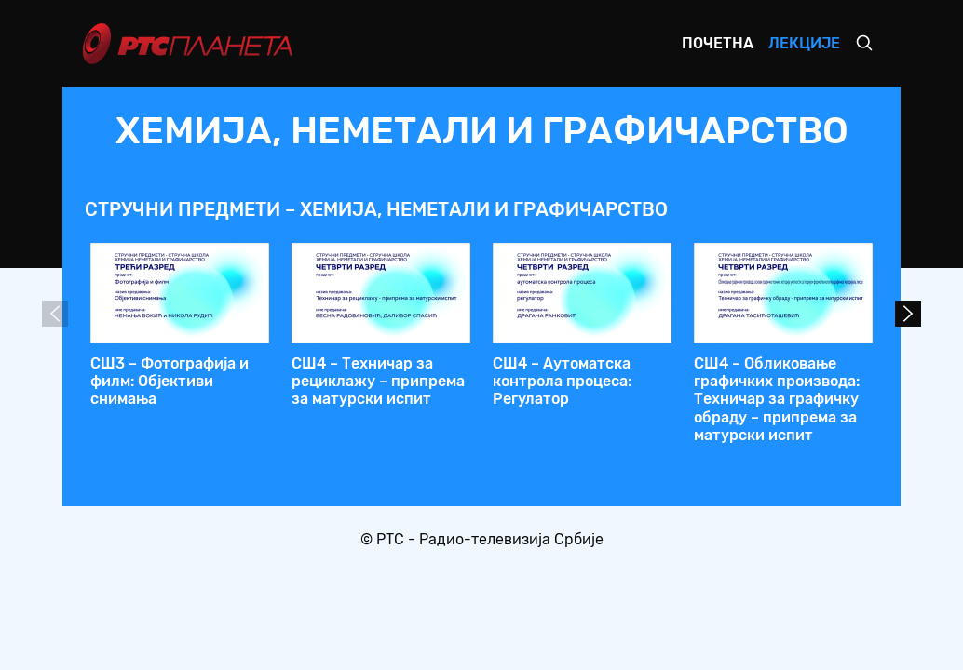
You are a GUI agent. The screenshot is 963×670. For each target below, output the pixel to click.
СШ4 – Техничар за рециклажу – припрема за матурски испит (378, 381)
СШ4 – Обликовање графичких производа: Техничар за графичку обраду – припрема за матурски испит (777, 399)
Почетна (717, 43)
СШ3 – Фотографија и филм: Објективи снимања (169, 381)
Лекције (804, 43)
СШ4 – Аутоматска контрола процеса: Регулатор (562, 381)
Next (908, 314)
